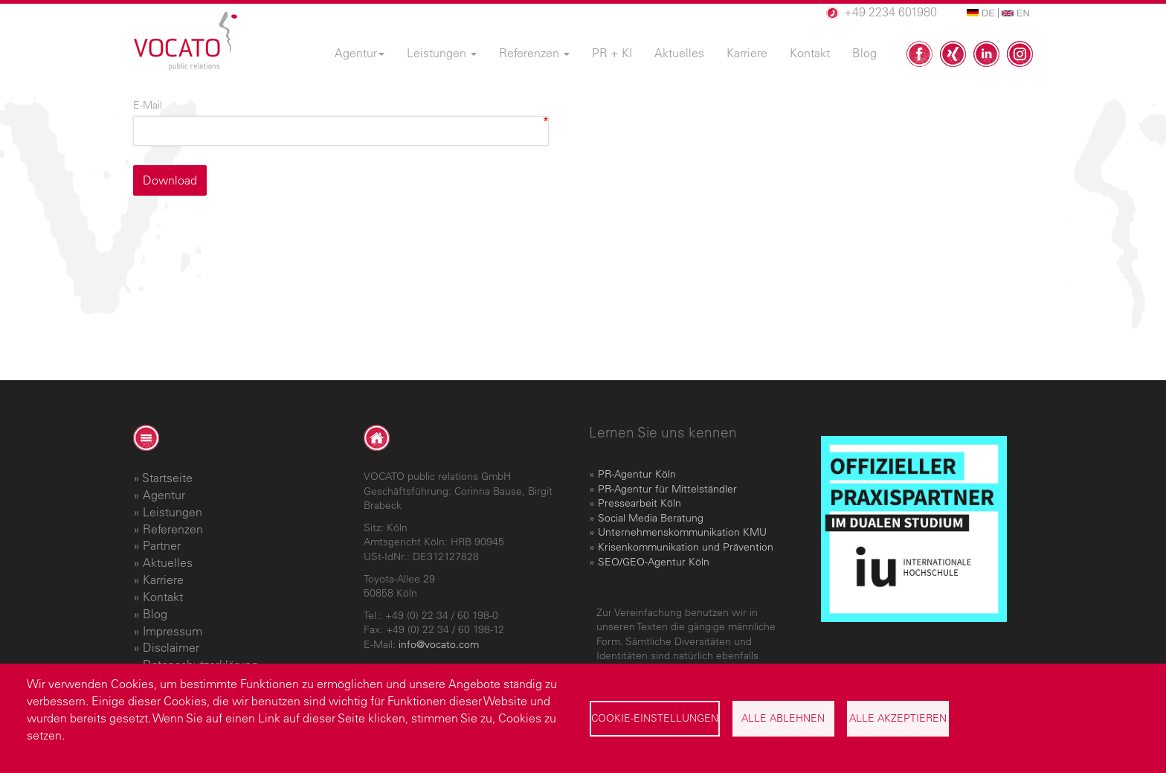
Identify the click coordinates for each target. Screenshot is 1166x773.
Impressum (172, 630)
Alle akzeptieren (898, 718)
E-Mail (147, 105)
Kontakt (163, 596)
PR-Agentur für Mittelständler (667, 488)
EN (1016, 13)
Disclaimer (171, 647)
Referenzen (173, 529)
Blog (155, 613)
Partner (162, 545)
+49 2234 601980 (890, 11)
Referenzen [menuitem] (534, 52)
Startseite (167, 477)
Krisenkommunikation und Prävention (685, 547)
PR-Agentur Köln (637, 474)
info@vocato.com (439, 644)
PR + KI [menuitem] (612, 52)
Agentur (164, 494)
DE (981, 13)
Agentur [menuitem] (359, 52)
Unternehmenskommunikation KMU (682, 532)
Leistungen (172, 511)
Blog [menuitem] (864, 52)
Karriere (163, 579)
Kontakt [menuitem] (810, 52)
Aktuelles (168, 562)
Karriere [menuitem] (747, 52)
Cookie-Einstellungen (654, 718)
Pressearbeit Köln (639, 503)
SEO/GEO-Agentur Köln (653, 561)
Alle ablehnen (783, 718)
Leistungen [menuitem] (442, 52)
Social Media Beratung (650, 518)
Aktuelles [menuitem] (679, 52)
